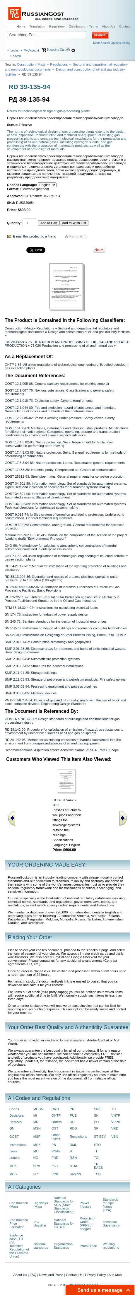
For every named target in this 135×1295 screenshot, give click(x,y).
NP (35, 1174)
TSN (97, 1174)
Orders (57, 1122)
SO (96, 1122)
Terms (93, 26)
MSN (37, 1128)
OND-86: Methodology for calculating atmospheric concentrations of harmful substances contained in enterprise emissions (61, 547)
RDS (73, 1128)
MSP (37, 1136)
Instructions (17, 1145)
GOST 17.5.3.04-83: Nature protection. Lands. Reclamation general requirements (65, 462)
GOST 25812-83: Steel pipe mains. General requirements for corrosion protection (64, 476)
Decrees (15, 1122)
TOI (97, 1157)
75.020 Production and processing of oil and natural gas (72, 345)
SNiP (98, 1109)
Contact (124, 26)
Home (21, 26)
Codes (14, 1109)
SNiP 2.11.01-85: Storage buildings (31, 672)
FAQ (33, 1275)
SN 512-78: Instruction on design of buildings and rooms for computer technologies (66, 628)
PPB (55, 1174)
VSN (114, 1136)
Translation (37, 26)
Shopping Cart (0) (58, 49)
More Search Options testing (111, 43)
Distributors (77, 26)
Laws (13, 1151)
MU (36, 1151)
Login (14, 50)
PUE (73, 1115)
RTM (73, 1166)
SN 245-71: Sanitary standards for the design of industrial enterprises (56, 621)
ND (35, 1157)
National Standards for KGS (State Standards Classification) (64, 1205)
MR (36, 1122)
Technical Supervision (111, 1223)
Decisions (16, 1115)
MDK (13, 1166)
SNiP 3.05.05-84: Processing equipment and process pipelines (51, 686)
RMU (73, 1145)
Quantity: (14, 223)
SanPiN (75, 1174)
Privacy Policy (95, 1275)
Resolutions (78, 1136)
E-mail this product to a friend (34, 236)
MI (35, 1115)
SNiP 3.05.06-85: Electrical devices (31, 693)
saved (16, 56)
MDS (13, 1174)
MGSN (38, 1109)
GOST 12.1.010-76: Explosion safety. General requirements (49, 400)
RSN (73, 1157)
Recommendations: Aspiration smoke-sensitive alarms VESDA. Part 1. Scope (62, 750)
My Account (31, 50)
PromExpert (88, 1246)
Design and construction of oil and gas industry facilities (89, 332)
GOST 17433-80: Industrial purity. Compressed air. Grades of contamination (61, 469)
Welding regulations (111, 1245)
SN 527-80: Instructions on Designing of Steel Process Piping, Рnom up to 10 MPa (65, 635)
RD (72, 1122)
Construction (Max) (31, 64)
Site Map (115, 1275)
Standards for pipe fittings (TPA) (110, 1205)
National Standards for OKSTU (64, 1223)
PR (72, 1109)
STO (97, 1145)
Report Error (78, 236)
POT (55, 1166)
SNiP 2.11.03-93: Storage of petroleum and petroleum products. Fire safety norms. (65, 679)
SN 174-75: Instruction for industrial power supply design (46, 614)
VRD (114, 1128)
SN (96, 1115)
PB (54, 1145)
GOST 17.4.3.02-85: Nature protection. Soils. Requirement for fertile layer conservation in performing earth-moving (59, 443)
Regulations (59, 64)
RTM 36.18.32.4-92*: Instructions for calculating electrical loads (51, 607)
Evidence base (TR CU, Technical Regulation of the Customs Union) (19, 1246)
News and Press (51, 1275)
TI (95, 1151)
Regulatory (57, 26)
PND (55, 1157)
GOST (14, 1136)
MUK (37, 1145)
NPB (36, 1166)
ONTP (56, 1115)
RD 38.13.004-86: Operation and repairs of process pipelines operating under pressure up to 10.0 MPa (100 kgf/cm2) (62, 578)
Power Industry (85, 1204)
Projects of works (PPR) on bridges (87, 1224)
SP (96, 1128)
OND (55, 1109)
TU (113, 1109)
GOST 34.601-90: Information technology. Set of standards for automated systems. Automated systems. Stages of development (66, 495)
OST (55, 1128)
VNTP (115, 1115)
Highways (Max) (40, 1204)
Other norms (56, 1136)
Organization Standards (63, 1245)
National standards (40, 1245)
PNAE (56, 1151)
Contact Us (74, 1275)
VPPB (115, 1122)
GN (11, 1128)
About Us (108, 26)
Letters (14, 1157)
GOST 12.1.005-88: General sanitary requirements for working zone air (57, 383)
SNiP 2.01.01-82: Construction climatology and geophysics (48, 642)
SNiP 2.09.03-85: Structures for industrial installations (44, 666)
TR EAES (98, 1165)
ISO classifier (14, 342)
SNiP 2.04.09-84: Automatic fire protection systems (42, 659)
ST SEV (100, 1136)
